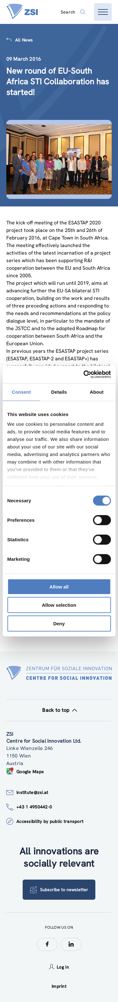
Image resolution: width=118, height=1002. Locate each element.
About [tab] (97, 391)
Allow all (59, 586)
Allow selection (59, 605)
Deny (59, 623)
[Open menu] (103, 12)
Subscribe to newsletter (59, 889)
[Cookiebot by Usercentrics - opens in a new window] (84, 374)
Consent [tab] (21, 391)
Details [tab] (59, 391)
